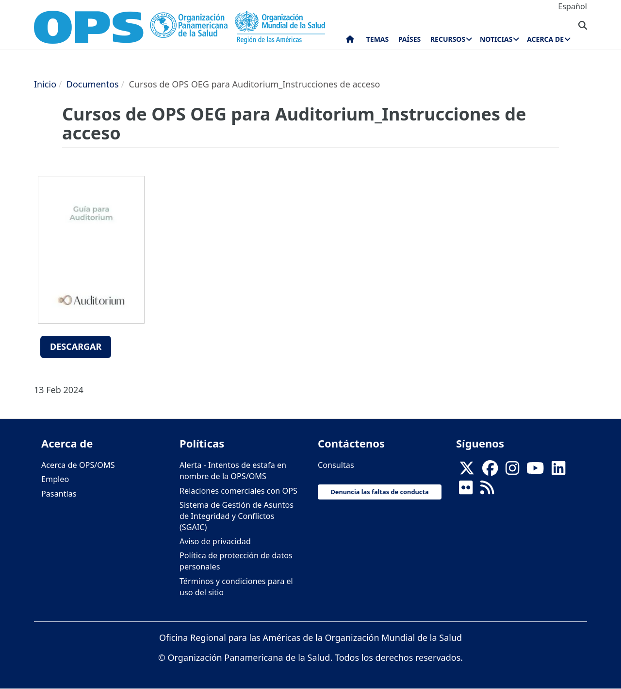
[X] (466, 470)
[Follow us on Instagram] (512, 470)
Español (572, 6)
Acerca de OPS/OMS (78, 465)
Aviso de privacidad (215, 541)
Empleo (55, 479)
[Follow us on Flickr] (466, 490)
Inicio (45, 84)
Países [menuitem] (409, 39)
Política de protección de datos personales (236, 561)
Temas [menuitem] (377, 39)
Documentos (92, 84)
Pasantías (59, 493)
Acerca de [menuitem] (545, 39)
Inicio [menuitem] (350, 41)
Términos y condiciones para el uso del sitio (236, 587)
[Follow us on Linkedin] (558, 470)
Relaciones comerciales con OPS (238, 490)
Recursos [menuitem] (447, 39)
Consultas (336, 465)
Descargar (75, 346)
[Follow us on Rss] (487, 490)
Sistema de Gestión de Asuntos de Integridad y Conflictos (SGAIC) (237, 516)
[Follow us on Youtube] (535, 470)
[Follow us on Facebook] (490, 470)
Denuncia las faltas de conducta (379, 491)
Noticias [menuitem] (496, 39)
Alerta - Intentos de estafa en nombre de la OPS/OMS (233, 471)
